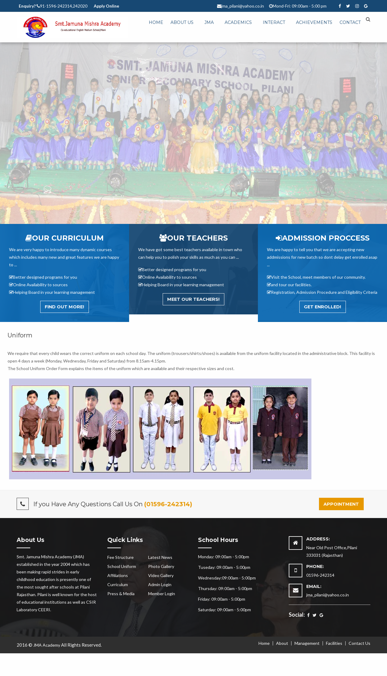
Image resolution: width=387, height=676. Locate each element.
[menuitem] (156, 23)
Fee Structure (120, 557)
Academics (238, 22)
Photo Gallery (161, 566)
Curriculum (117, 584)
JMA (209, 22)
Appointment (341, 504)
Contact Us (359, 643)
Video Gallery (161, 575)
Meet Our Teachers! (193, 299)
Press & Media (121, 593)
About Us (182, 22)
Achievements (314, 22)
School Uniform (121, 566)
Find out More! (64, 307)
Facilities (334, 643)
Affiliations (117, 575)
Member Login (161, 593)
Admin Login (159, 584)
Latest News (160, 557)
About (282, 643)
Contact (350, 22)
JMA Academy (46, 645)
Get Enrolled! (322, 307)
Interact (274, 22)
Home (156, 22)
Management (307, 643)
